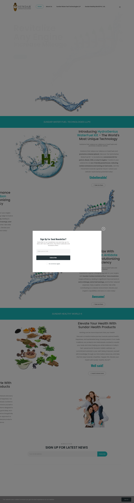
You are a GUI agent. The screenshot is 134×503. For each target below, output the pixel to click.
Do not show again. (54, 263)
